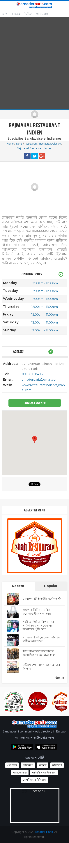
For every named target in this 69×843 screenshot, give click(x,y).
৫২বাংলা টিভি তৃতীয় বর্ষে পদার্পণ (42, 598)
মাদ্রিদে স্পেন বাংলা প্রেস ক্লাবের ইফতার (41, 666)
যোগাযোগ (42, 14)
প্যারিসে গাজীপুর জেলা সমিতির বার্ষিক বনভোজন (42, 639)
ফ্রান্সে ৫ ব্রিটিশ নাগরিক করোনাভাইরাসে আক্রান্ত (37, 611)
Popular (51, 586)
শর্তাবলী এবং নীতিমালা (44, 772)
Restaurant (31, 143)
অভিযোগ (57, 765)
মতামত (43, 765)
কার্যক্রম (15, 14)
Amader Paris (44, 831)
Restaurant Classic (50, 143)
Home (10, 143)
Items (19, 143)
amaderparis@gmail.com (40, 379)
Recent (18, 586)
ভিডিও (28, 14)
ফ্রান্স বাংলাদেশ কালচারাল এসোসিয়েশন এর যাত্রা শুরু (39, 653)
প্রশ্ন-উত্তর (12, 765)
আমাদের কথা (20, 772)
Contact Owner (35, 403)
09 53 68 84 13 (32, 374)
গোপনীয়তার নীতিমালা (34, 780)
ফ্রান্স (5, 14)
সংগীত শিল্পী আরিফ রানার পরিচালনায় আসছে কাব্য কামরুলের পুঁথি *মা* (38, 625)
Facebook (38, 791)
